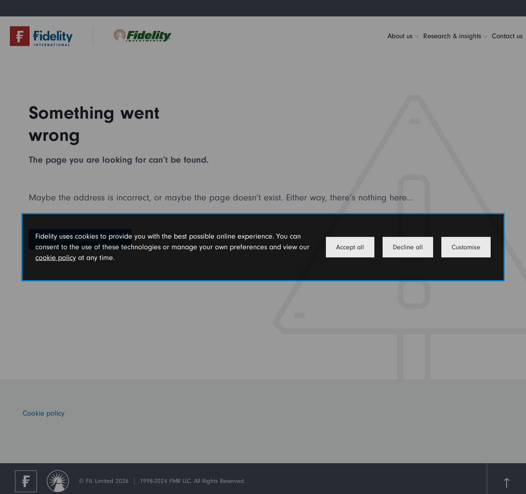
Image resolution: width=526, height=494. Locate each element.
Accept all (350, 247)
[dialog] (263, 247)
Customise (466, 247)
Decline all (408, 247)
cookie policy (55, 257)
